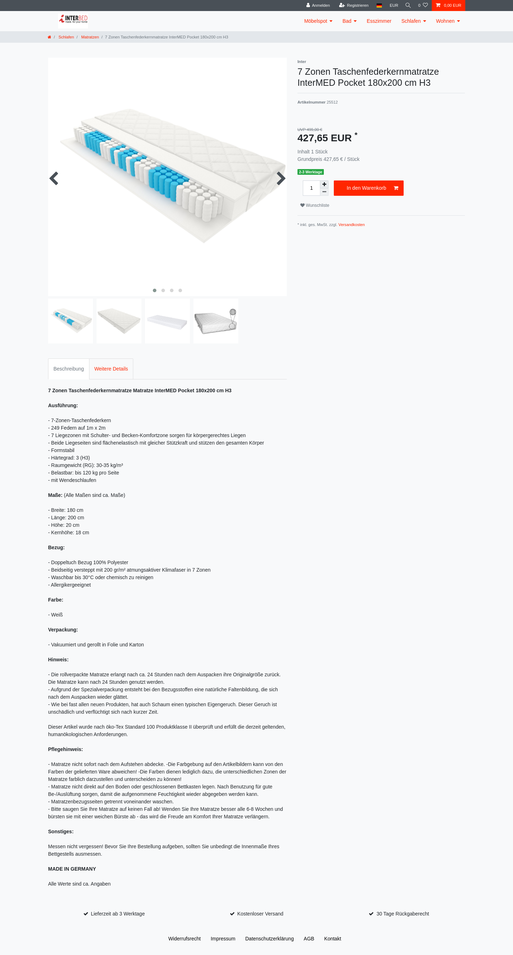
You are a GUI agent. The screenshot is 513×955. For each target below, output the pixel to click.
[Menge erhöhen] (324, 184)
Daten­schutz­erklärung (269, 938)
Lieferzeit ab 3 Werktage (118, 914)
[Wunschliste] (423, 5)
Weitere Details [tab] (111, 369)
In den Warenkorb (372, 188)
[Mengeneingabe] (311, 188)
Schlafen (411, 21)
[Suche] (407, 5)
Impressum (223, 938)
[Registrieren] (351, 5)
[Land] (376, 5)
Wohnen (445, 21)
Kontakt (332, 938)
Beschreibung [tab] (68, 369)
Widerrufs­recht (184, 938)
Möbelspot (315, 21)
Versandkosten (351, 224)
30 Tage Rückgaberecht (403, 914)
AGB (309, 938)
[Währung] (392, 5)
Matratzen (89, 37)
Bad (346, 21)
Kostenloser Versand (260, 914)
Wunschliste (314, 205)
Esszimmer (379, 21)
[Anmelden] (316, 5)
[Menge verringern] (324, 192)
